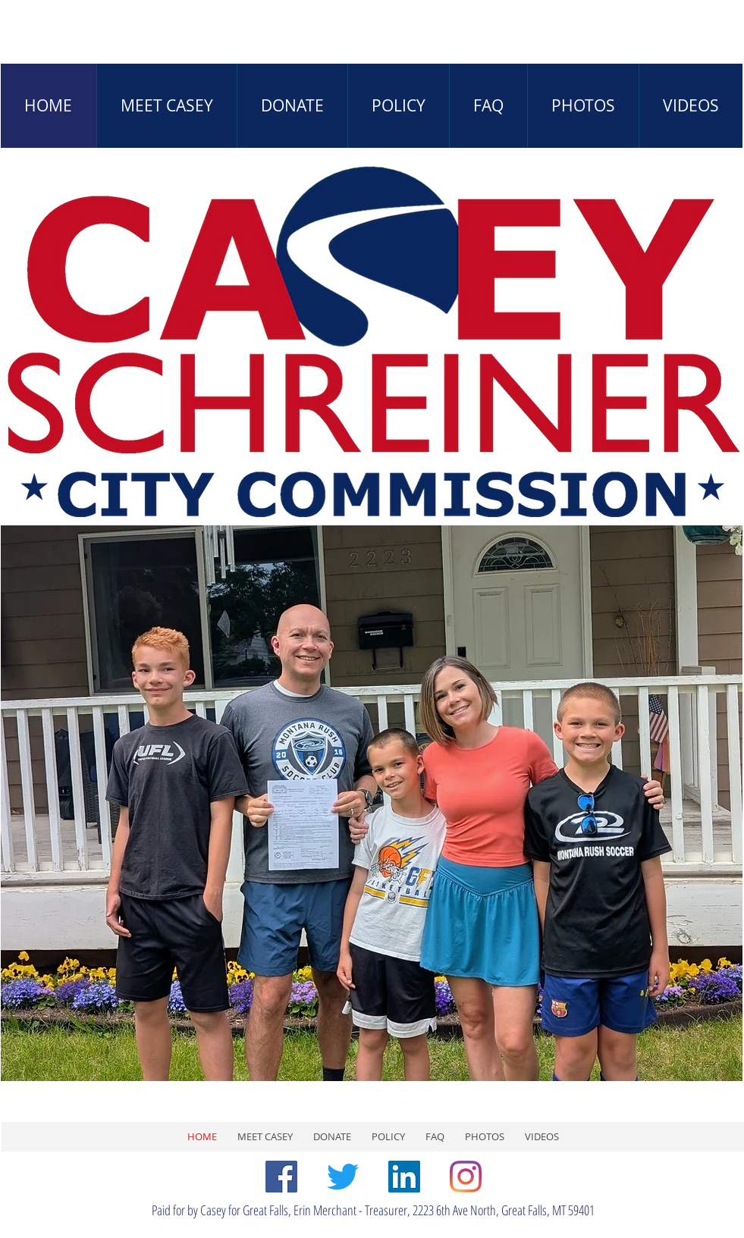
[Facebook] (281, 1177)
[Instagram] (466, 1177)
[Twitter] (343, 1177)
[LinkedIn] (404, 1177)
